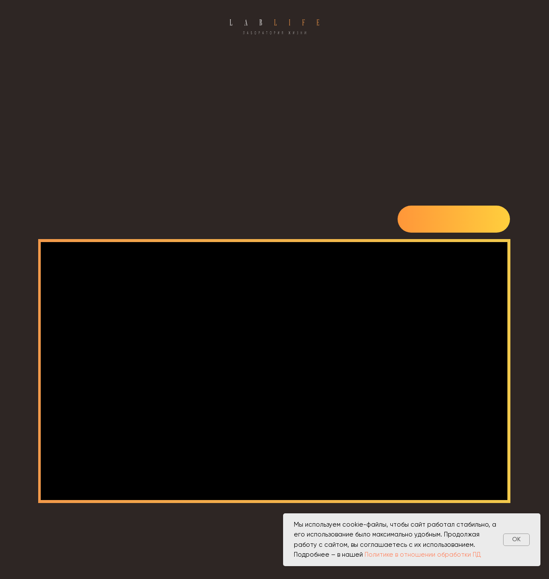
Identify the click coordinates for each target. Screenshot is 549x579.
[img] (454, 219)
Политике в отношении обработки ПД (423, 555)
